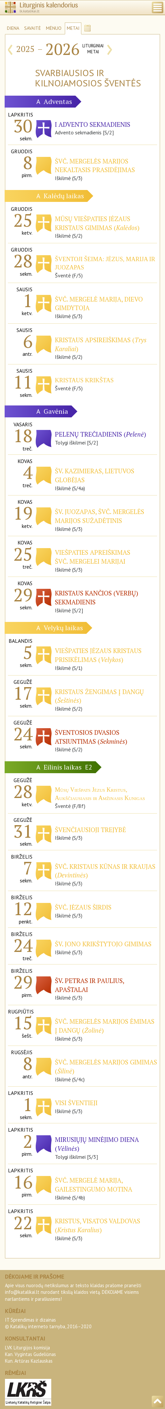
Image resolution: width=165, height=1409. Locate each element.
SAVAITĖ (32, 28)
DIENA (13, 28)
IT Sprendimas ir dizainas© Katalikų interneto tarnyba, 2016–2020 (48, 1323)
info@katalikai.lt (22, 1292)
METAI (73, 28)
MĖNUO (54, 28)
